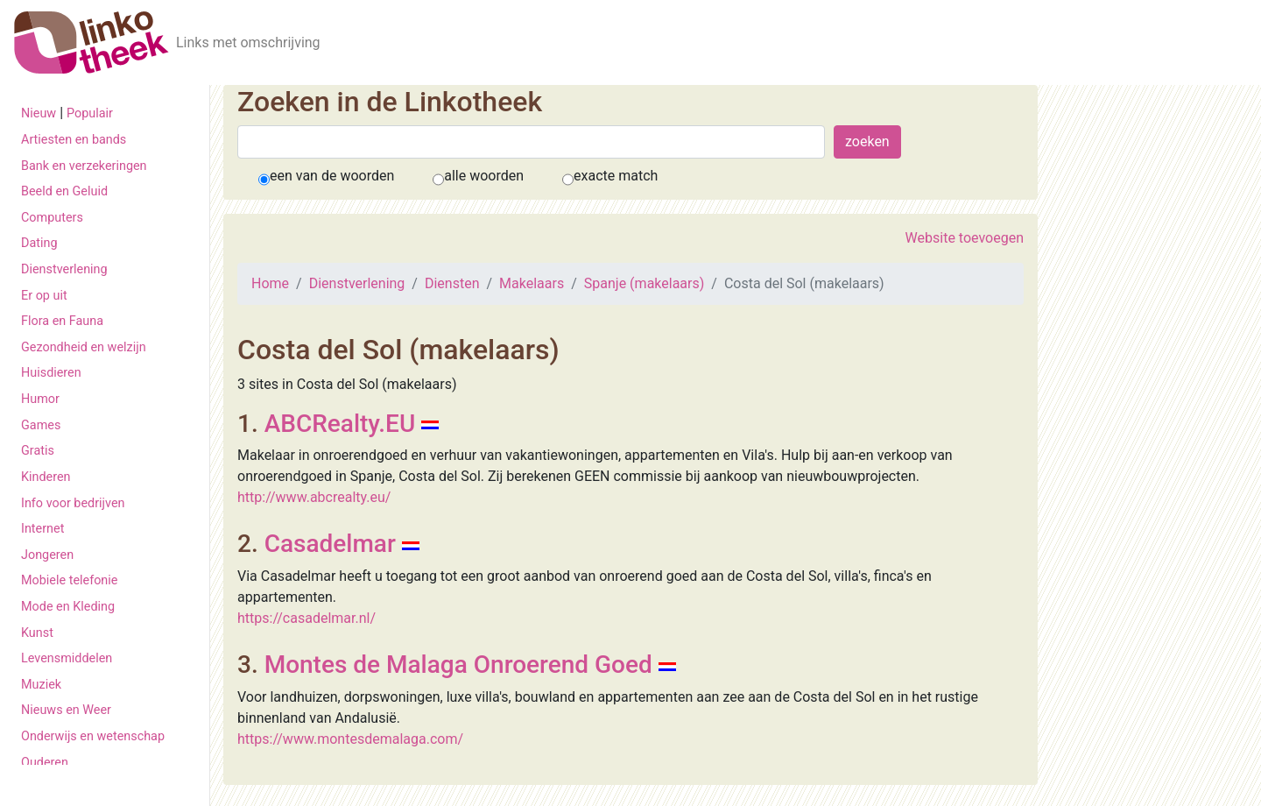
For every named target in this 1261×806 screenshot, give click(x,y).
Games (40, 425)
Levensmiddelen (66, 658)
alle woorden (484, 175)
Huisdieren (51, 372)
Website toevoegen (964, 238)
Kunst (37, 633)
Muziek (41, 684)
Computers (52, 217)
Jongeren (47, 555)
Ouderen (44, 762)
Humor (40, 399)
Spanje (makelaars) (644, 283)
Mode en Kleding (68, 606)
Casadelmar (330, 543)
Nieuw (38, 113)
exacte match (616, 175)
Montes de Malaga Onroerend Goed (458, 664)
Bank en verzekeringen (84, 166)
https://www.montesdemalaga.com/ (350, 739)
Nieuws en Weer (66, 710)
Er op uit (44, 295)
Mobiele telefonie (69, 580)
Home (270, 283)
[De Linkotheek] (91, 42)
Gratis (37, 450)
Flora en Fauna (62, 321)
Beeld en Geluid (64, 191)
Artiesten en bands (73, 139)
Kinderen (46, 477)
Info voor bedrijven (72, 503)
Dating (39, 243)
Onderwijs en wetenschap (93, 736)
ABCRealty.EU (340, 423)
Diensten (452, 283)
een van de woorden (332, 175)
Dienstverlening (64, 269)
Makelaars (531, 283)
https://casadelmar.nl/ (306, 618)
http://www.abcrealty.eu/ (314, 497)
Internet (42, 528)
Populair (90, 113)
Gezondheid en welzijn (83, 347)
